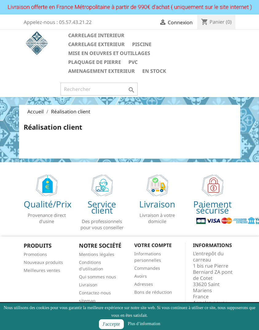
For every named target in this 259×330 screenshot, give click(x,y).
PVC (133, 62)
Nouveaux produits (43, 262)
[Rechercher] (99, 89)
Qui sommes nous (97, 277)
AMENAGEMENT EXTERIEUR (101, 71)
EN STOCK (154, 71)
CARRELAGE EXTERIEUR (96, 44)
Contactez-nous (95, 293)
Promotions (35, 254)
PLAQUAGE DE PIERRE (94, 62)
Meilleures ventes (42, 270)
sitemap (87, 301)
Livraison (88, 285)
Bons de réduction (153, 292)
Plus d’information (144, 323)
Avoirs (140, 276)
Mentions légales (96, 254)
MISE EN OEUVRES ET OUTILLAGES (109, 53)
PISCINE (141, 44)
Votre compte (153, 245)
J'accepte (111, 324)
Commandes (147, 268)
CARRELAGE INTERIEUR (96, 35)
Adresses (143, 284)
